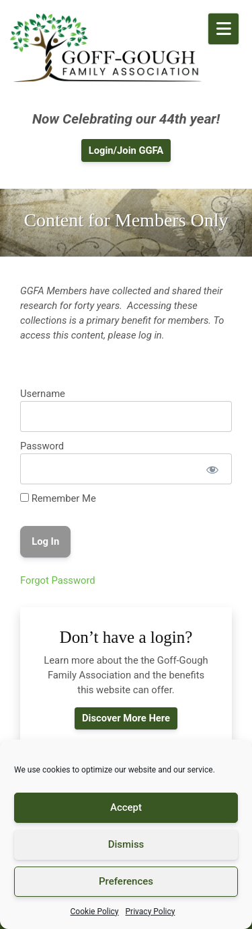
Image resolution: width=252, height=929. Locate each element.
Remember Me (58, 498)
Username (42, 394)
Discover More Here (126, 718)
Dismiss (126, 844)
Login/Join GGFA (126, 150)
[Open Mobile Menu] (223, 28)
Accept (126, 807)
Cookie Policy (95, 911)
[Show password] (212, 468)
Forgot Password (57, 580)
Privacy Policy (150, 911)
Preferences (126, 881)
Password (42, 446)
